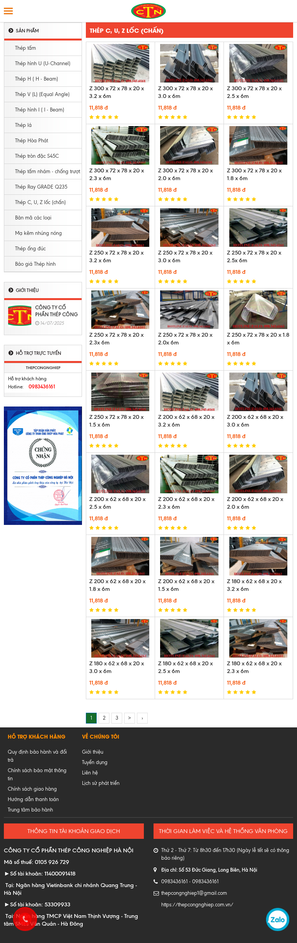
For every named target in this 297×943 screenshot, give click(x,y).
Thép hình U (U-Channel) (42, 63)
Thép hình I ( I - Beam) (39, 110)
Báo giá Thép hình (35, 264)
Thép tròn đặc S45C (37, 156)
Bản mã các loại (33, 218)
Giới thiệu (92, 752)
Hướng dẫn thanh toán (33, 799)
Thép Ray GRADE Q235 (41, 187)
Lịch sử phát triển (100, 783)
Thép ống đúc (30, 248)
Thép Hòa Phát (31, 140)
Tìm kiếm (288, 11)
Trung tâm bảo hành (30, 810)
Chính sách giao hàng (32, 789)
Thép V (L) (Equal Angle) (42, 94)
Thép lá (23, 125)
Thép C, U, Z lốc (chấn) (40, 202)
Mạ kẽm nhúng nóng (38, 233)
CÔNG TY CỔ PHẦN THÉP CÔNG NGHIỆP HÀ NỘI (56, 314)
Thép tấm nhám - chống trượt (47, 171)
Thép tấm (25, 48)
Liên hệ (90, 773)
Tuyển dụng (95, 762)
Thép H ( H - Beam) (36, 79)
